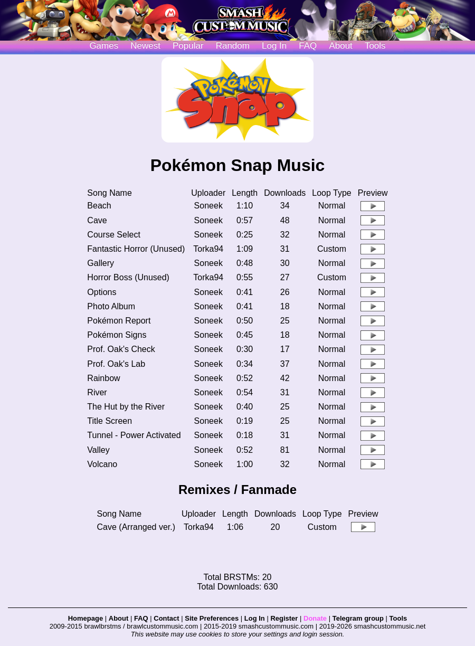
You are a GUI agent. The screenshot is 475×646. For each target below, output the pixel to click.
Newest (145, 46)
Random (233, 46)
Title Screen (109, 420)
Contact (166, 618)
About (340, 46)
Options (101, 292)
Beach (99, 205)
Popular (188, 46)
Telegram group (358, 618)
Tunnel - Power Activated (133, 435)
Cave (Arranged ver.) (136, 526)
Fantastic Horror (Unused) (136, 248)
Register (284, 618)
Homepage (85, 618)
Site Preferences (212, 618)
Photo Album (111, 306)
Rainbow (103, 378)
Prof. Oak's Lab (116, 363)
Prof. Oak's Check (121, 349)
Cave (97, 220)
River (97, 392)
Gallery (100, 263)
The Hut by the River (126, 406)
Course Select (113, 234)
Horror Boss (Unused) (128, 277)
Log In (254, 618)
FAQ (308, 46)
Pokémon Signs (116, 334)
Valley (98, 449)
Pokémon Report (118, 320)
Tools (375, 46)
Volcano (102, 464)
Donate (315, 618)
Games (103, 46)
